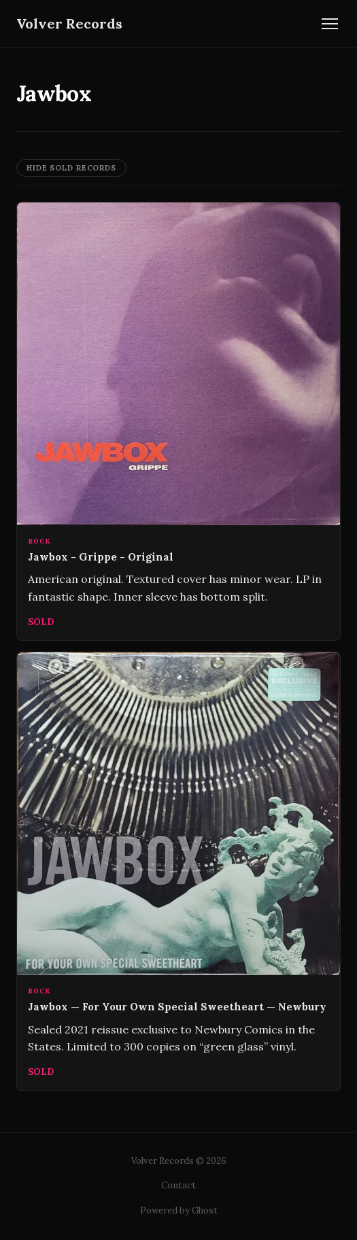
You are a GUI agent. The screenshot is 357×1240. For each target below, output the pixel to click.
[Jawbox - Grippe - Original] (178, 421)
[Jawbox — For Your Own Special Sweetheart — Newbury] (178, 871)
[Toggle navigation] (330, 24)
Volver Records (69, 23)
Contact (178, 1185)
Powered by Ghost (179, 1210)
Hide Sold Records (71, 168)
